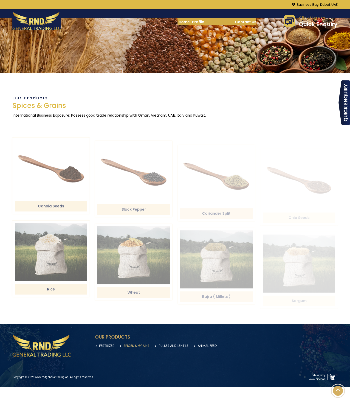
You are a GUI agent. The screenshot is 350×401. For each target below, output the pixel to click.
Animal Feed (225, 345)
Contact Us (245, 22)
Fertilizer (106, 345)
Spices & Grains (142, 345)
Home (183, 22)
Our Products (218, 22)
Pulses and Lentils (186, 345)
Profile (198, 22)
